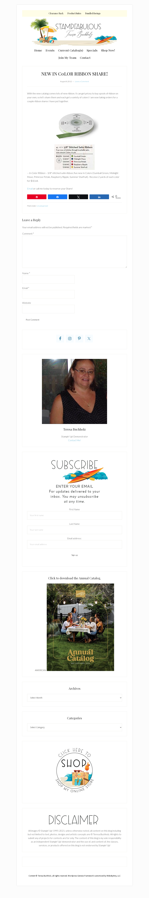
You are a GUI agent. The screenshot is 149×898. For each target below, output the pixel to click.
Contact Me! (74, 440)
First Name (74, 509)
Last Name (74, 523)
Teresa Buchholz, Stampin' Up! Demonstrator (74, 32)
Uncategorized (42, 206)
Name (26, 273)
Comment (28, 233)
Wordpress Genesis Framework (81, 876)
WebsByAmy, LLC (114, 876)
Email (30, 188)
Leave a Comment (82, 81)
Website (26, 302)
